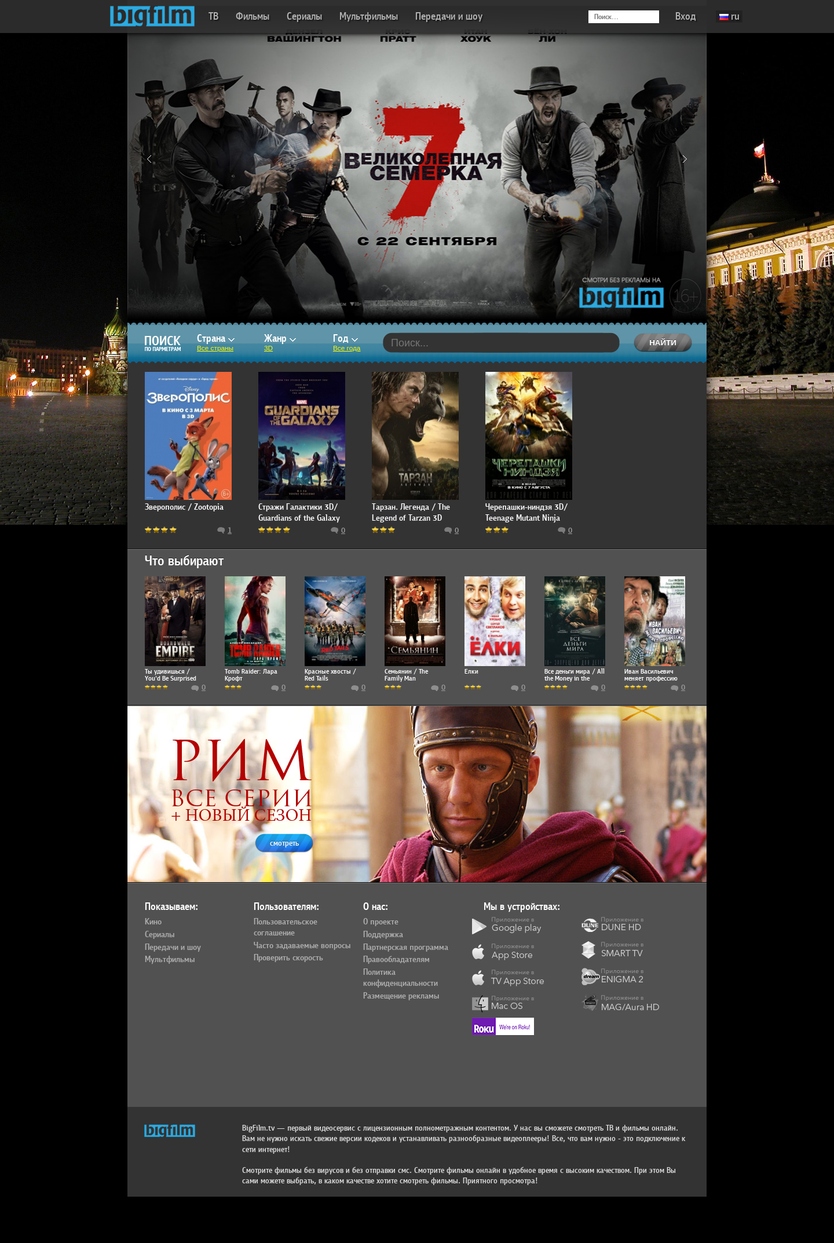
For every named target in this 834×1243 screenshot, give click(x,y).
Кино (153, 922)
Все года (346, 348)
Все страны (215, 348)
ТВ (213, 16)
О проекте (380, 922)
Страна (216, 338)
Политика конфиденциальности (400, 978)
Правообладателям (396, 960)
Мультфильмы (368, 16)
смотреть (284, 843)
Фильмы (252, 16)
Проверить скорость (288, 958)
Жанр (280, 338)
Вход (685, 16)
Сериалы (304, 16)
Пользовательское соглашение (285, 927)
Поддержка (383, 935)
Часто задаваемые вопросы (302, 946)
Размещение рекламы (401, 996)
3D (268, 348)
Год (345, 338)
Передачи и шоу (448, 16)
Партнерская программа (405, 947)
